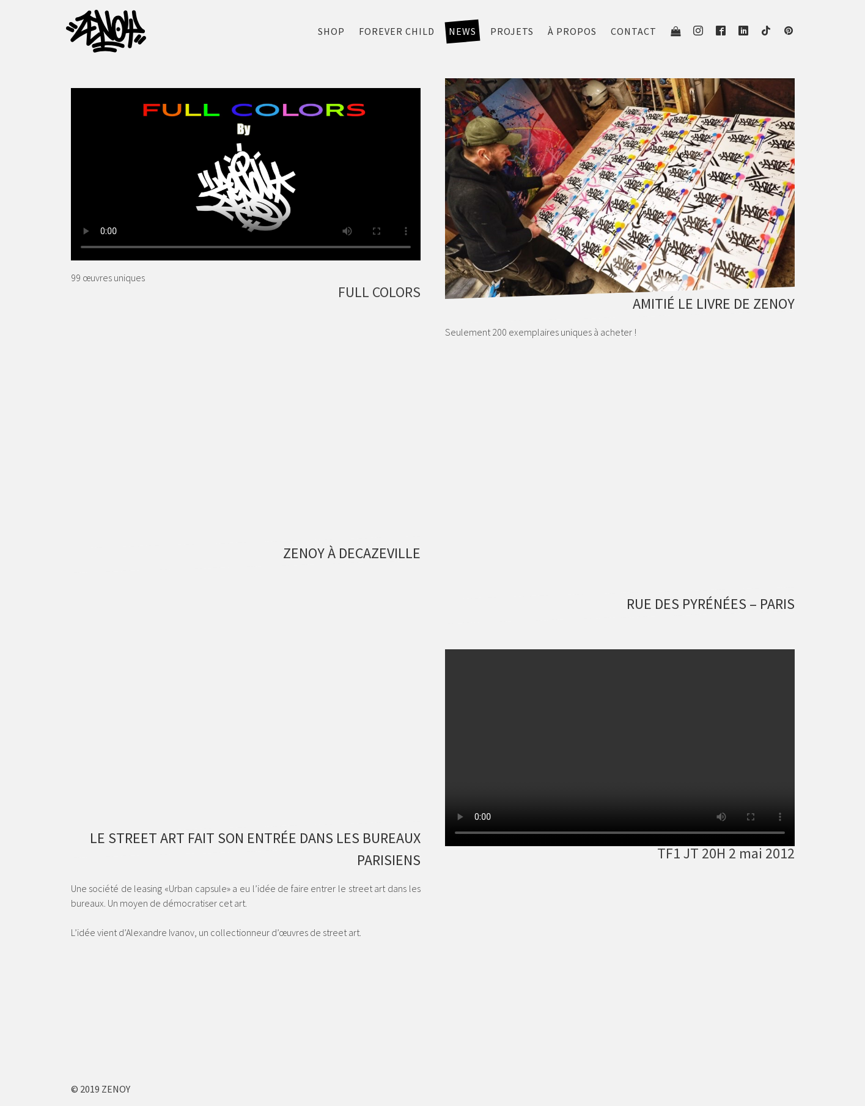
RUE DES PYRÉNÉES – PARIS (711, 603)
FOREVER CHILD (397, 31)
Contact (634, 31)
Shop (331, 31)
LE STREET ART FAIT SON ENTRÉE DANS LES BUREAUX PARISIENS (255, 848)
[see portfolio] (620, 194)
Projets (512, 31)
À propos (572, 31)
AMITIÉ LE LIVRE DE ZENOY (714, 303)
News (462, 31)
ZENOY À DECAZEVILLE (352, 553)
